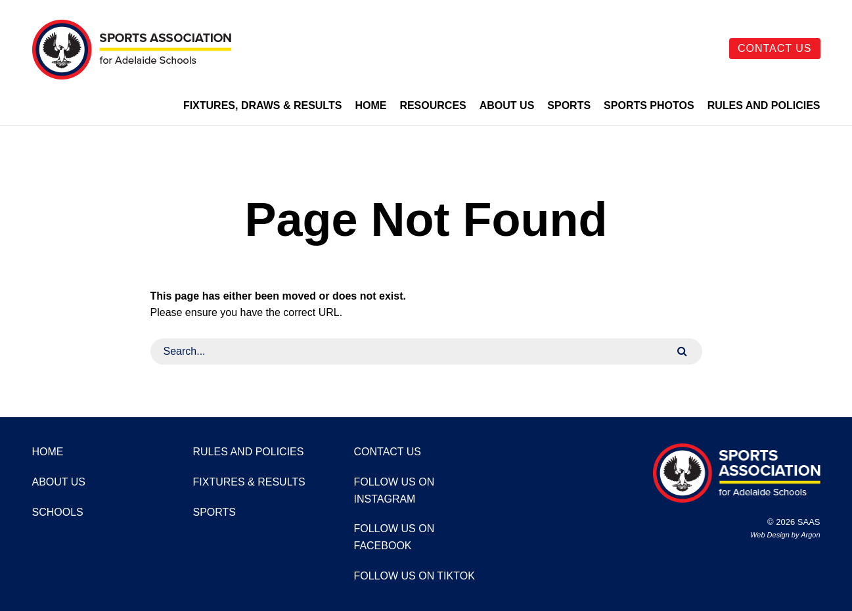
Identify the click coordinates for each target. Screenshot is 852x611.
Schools (57, 512)
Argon (810, 535)
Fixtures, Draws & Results (262, 105)
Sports (569, 105)
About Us (507, 105)
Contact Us (775, 48)
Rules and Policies (763, 105)
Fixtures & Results (249, 481)
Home (370, 105)
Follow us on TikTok (414, 575)
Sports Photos (649, 105)
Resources (432, 105)
